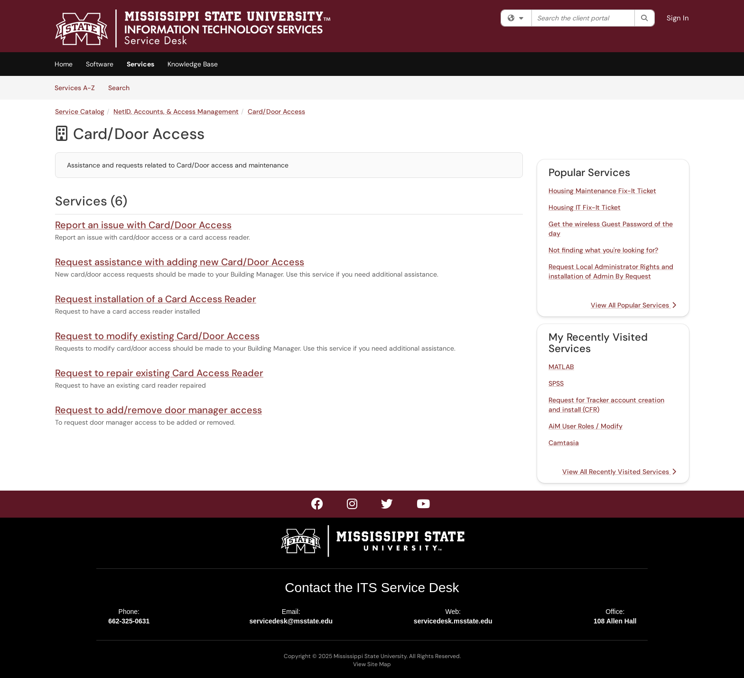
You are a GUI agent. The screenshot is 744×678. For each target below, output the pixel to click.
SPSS (556, 383)
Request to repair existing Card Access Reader (159, 373)
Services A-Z (75, 88)
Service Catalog (79, 111)
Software (99, 64)
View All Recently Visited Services (619, 471)
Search (122, 87)
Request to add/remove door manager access (158, 410)
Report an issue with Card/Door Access (143, 225)
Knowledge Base (192, 64)
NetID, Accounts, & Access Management (176, 111)
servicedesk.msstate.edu (453, 621)
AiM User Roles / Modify (586, 426)
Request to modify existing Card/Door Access (157, 336)
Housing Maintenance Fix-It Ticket (602, 190)
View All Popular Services (633, 305)
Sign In (678, 18)
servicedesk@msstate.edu (291, 621)
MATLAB (561, 366)
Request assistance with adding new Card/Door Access (179, 262)
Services (140, 64)
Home (64, 64)
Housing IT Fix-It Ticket (585, 207)
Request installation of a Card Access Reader (155, 299)
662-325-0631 (128, 621)
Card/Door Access (276, 111)
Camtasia (564, 442)
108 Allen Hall (615, 621)
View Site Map (372, 664)
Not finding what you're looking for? (603, 250)
